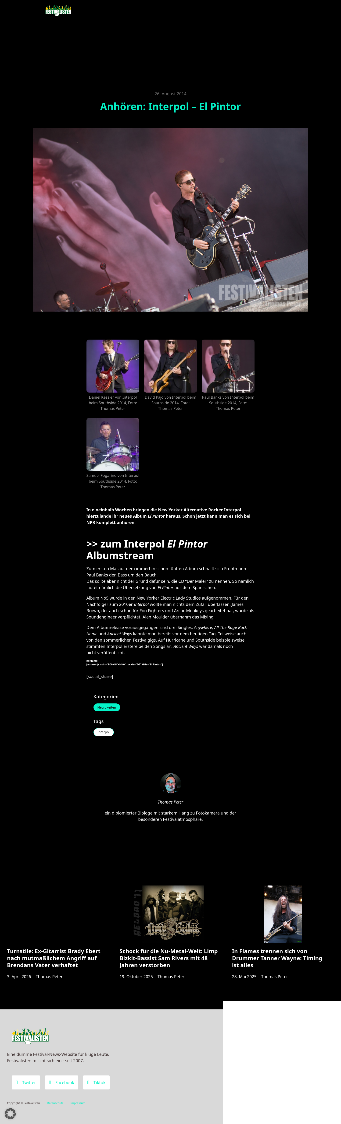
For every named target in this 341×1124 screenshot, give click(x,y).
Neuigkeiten (107, 707)
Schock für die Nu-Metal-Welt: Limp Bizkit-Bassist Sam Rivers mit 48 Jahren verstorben (168, 960)
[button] (10, 1113)
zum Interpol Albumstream (147, 549)
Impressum (77, 1103)
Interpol (104, 733)
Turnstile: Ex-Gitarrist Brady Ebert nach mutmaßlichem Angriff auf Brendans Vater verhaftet (54, 960)
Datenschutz (55, 1103)
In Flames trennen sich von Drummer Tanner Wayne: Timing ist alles (277, 960)
